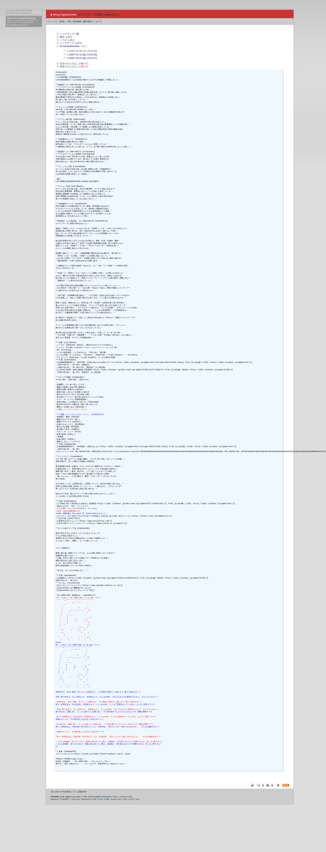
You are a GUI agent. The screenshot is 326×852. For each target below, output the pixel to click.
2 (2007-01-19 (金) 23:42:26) (82, 54)
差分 (62, 37)
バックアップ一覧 (69, 33)
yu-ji (78, 799)
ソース (63, 40)
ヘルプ (97, 21)
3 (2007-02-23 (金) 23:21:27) (82, 58)
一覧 (68, 21)
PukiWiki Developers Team (105, 797)
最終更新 (87, 21)
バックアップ (67, 43)
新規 (62, 21)
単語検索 (76, 21)
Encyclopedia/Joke (65, 14)
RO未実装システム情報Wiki (74, 792)
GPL (130, 797)
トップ (52, 21)
